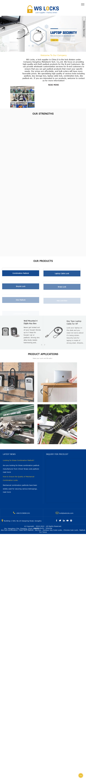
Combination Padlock (20, 275)
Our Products (43, 260)
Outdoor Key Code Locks (52, 530)
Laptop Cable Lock (62, 275)
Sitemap (49, 528)
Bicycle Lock (20, 289)
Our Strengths (43, 113)
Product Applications (43, 354)
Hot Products (39, 528)
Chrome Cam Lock (71, 530)
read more (53, 85)
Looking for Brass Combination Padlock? (18, 460)
